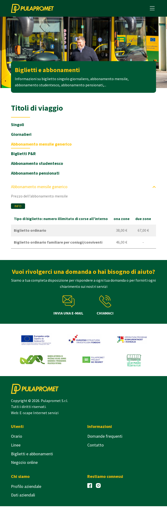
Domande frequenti (104, 436)
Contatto (95, 445)
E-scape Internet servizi (39, 412)
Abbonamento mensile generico (41, 144)
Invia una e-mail (68, 305)
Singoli (17, 124)
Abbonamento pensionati (35, 173)
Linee (16, 445)
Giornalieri (21, 134)
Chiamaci (105, 305)
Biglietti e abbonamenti (32, 453)
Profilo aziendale (26, 486)
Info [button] (18, 206)
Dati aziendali (23, 495)
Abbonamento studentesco (37, 163)
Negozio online (24, 462)
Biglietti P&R (23, 153)
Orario (16, 436)
